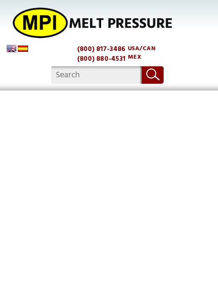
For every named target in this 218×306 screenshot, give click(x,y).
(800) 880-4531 (101, 59)
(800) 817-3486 (101, 49)
